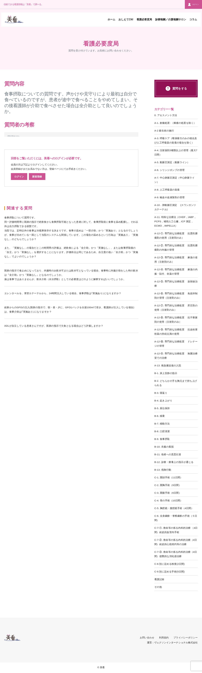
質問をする (176, 88)
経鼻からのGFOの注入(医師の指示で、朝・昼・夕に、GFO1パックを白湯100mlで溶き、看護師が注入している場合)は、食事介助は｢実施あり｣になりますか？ (69, 309)
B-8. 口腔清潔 (162, 431)
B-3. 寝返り (160, 393)
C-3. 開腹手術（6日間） (167, 492)
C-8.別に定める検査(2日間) (169, 564)
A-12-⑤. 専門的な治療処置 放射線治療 (176, 283)
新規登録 (37, 176)
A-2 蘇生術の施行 (164, 130)
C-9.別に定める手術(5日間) (169, 571)
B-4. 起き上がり (163, 400)
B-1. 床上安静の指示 (165, 373)
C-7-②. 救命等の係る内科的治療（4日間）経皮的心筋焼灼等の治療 (175, 542)
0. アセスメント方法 (165, 115)
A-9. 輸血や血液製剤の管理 (169, 197)
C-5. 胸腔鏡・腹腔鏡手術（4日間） (174, 508)
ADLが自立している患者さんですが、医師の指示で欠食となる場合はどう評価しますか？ (53, 325)
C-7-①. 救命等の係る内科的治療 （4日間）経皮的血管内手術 (176, 530)
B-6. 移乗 (159, 416)
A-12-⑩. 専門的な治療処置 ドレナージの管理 (176, 343)
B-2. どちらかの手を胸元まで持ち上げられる (175, 383)
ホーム (111, 19)
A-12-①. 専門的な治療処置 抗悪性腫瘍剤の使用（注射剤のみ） (176, 235)
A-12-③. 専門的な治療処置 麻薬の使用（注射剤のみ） (176, 259)
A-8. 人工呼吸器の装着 (167, 189)
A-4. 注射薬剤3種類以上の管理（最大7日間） (175, 152)
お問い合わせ (147, 637)
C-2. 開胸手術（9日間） (167, 485)
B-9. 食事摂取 (162, 439)
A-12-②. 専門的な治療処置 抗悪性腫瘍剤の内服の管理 (176, 247)
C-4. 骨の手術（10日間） (168, 500)
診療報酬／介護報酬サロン (170, 19)
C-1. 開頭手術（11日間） (168, 477)
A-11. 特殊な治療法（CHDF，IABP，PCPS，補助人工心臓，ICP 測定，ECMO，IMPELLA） (175, 221)
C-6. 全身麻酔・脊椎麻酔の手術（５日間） (175, 518)
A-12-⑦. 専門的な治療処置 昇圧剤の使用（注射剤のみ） (176, 307)
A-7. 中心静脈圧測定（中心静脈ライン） (174, 179)
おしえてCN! (125, 19)
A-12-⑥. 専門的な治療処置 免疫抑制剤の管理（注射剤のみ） (176, 295)
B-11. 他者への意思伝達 (167, 454)
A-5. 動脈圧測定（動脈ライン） (171, 162)
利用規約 (164, 637)
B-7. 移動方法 (162, 423)
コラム (193, 19)
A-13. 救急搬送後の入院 (167, 365)
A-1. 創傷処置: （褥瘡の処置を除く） (175, 123)
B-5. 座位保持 (162, 408)
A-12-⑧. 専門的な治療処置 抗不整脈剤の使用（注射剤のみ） (176, 319)
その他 (158, 587)
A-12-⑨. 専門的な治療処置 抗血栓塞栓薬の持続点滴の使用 (176, 331)
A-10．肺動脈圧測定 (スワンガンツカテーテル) (175, 207)
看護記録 (159, 579)
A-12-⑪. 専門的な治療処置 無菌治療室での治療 (176, 355)
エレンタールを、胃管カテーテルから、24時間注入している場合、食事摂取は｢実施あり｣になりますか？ (62, 293)
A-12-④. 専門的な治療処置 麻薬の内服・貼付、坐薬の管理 (176, 271)
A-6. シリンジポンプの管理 (169, 170)
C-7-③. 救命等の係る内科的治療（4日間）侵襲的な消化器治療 (175, 554)
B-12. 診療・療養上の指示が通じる (174, 462)
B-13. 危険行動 (162, 469)
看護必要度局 (144, 19)
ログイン (193, 4)
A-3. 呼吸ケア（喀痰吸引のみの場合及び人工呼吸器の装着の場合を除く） (175, 140)
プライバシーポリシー (185, 637)
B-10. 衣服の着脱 (164, 446)
